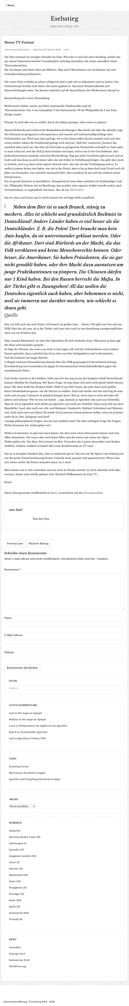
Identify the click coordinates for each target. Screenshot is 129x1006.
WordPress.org (16, 966)
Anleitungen (15, 843)
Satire (54, 492)
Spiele (12, 906)
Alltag (12, 830)
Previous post (15, 543)
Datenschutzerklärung (15, 1001)
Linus (12, 725)
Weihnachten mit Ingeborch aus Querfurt (40, 725)
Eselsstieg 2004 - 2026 (43, 1001)
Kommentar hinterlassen (18, 49)
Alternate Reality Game (21, 836)
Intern (12, 862)
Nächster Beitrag (39, 543)
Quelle (11, 315)
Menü (10, 5)
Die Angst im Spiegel (28, 712)
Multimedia (15, 874)
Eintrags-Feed (16, 953)
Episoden (14, 849)
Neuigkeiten (15, 887)
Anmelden (14, 947)
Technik (13, 919)
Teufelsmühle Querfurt (32, 731)
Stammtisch (15, 912)
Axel (67, 49)
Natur (12, 881)
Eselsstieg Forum (18, 766)
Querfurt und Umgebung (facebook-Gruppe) (32, 778)
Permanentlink (93, 492)
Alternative (76, 189)
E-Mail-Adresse (13, 635)
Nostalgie (14, 893)
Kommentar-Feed (18, 959)
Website (9, 652)
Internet (13, 868)
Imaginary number (19, 855)
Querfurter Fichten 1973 (30, 738)
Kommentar (12, 569)
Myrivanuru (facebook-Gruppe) (25, 772)
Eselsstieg (64, 18)
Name (8, 617)
